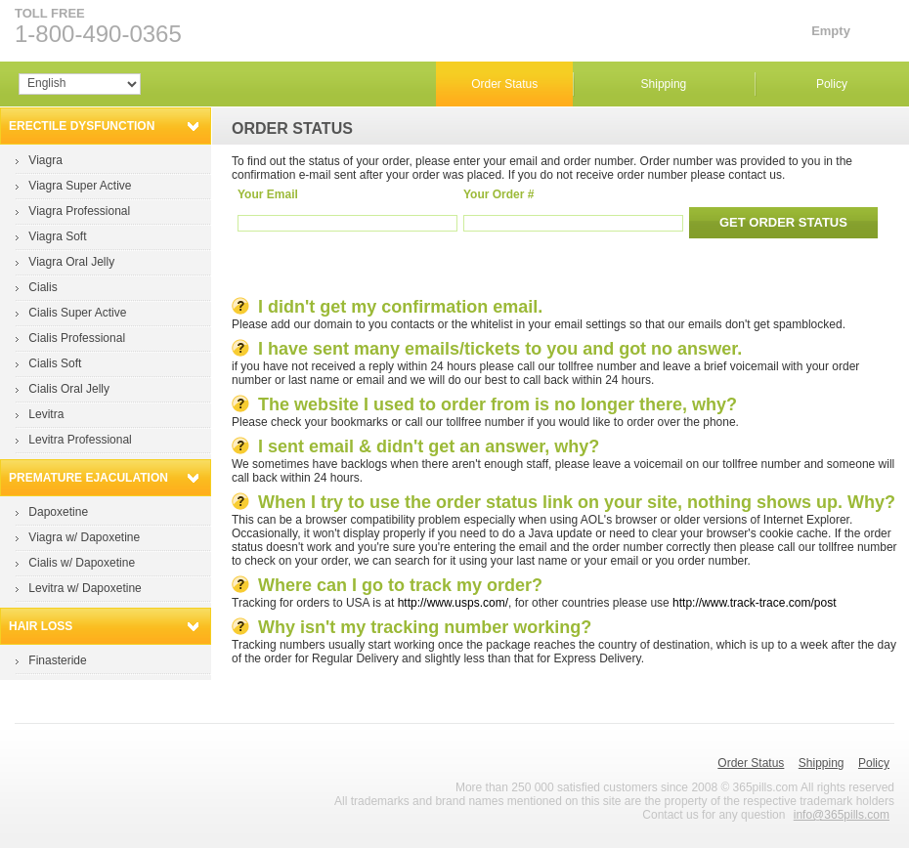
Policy (831, 84)
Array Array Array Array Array (80, 84)
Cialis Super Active (77, 312)
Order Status (504, 84)
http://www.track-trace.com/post (754, 603)
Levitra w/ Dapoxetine (84, 588)
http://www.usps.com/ (453, 603)
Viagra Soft (57, 236)
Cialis (42, 287)
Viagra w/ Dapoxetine (84, 537)
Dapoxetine (58, 512)
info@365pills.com (841, 815)
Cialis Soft (54, 363)
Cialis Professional (76, 338)
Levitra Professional (79, 439)
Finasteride (57, 660)
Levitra (46, 414)
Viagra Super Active (79, 185)
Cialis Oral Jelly (68, 389)
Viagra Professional (79, 211)
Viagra (45, 160)
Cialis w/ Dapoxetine (81, 563)
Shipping (664, 84)
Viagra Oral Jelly (71, 262)
